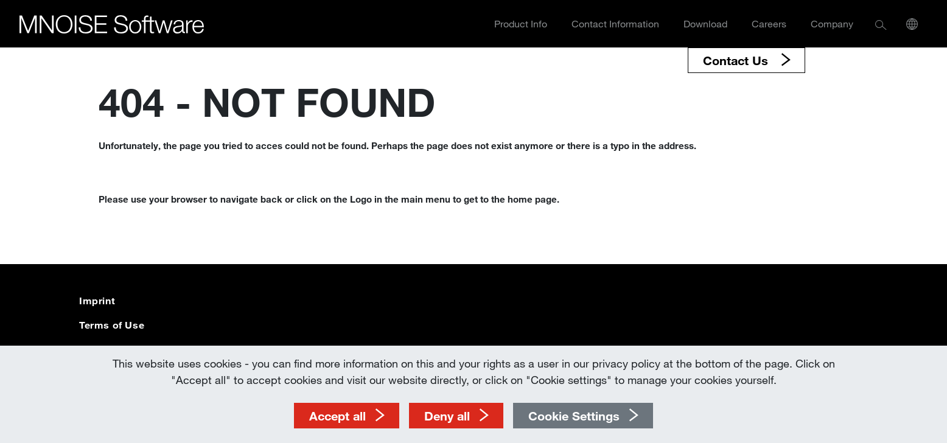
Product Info (520, 23)
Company (832, 23)
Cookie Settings (574, 415)
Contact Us (737, 60)
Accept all (337, 415)
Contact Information (615, 23)
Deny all (447, 415)
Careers (769, 23)
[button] (880, 24)
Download (705, 23)
